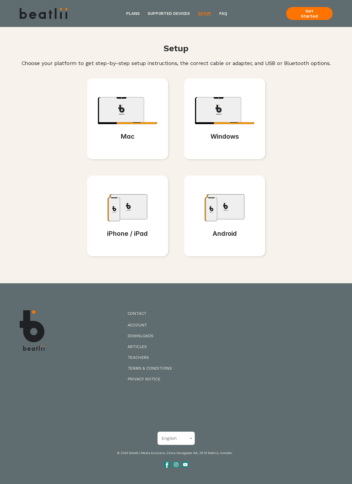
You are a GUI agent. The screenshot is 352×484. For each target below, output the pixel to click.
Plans (132, 13)
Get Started (309, 13)
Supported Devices (169, 13)
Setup (204, 13)
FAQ (223, 13)
